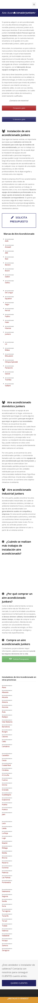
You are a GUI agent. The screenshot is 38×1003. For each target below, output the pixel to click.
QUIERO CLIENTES (19, 983)
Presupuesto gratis (19, 108)
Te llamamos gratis (19, 119)
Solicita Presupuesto (19, 659)
